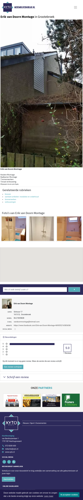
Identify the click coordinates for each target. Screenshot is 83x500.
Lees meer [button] (48, 496)
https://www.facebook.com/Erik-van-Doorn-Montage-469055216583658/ (42, 325)
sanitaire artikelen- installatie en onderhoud (22, 197)
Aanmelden (9, 479)
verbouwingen (10, 202)
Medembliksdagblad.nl (24, 7)
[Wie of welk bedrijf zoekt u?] (35, 289)
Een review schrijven (13, 367)
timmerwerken (10, 199)
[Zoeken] (74, 289)
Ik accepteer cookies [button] (69, 495)
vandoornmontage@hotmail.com (27, 322)
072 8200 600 (10, 446)
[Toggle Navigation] (75, 7)
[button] (41, 262)
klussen (8, 194)
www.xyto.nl (10, 452)
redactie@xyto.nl (11, 449)
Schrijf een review (16, 377)
